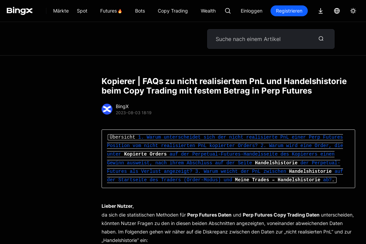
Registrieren (289, 11)
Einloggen (251, 11)
